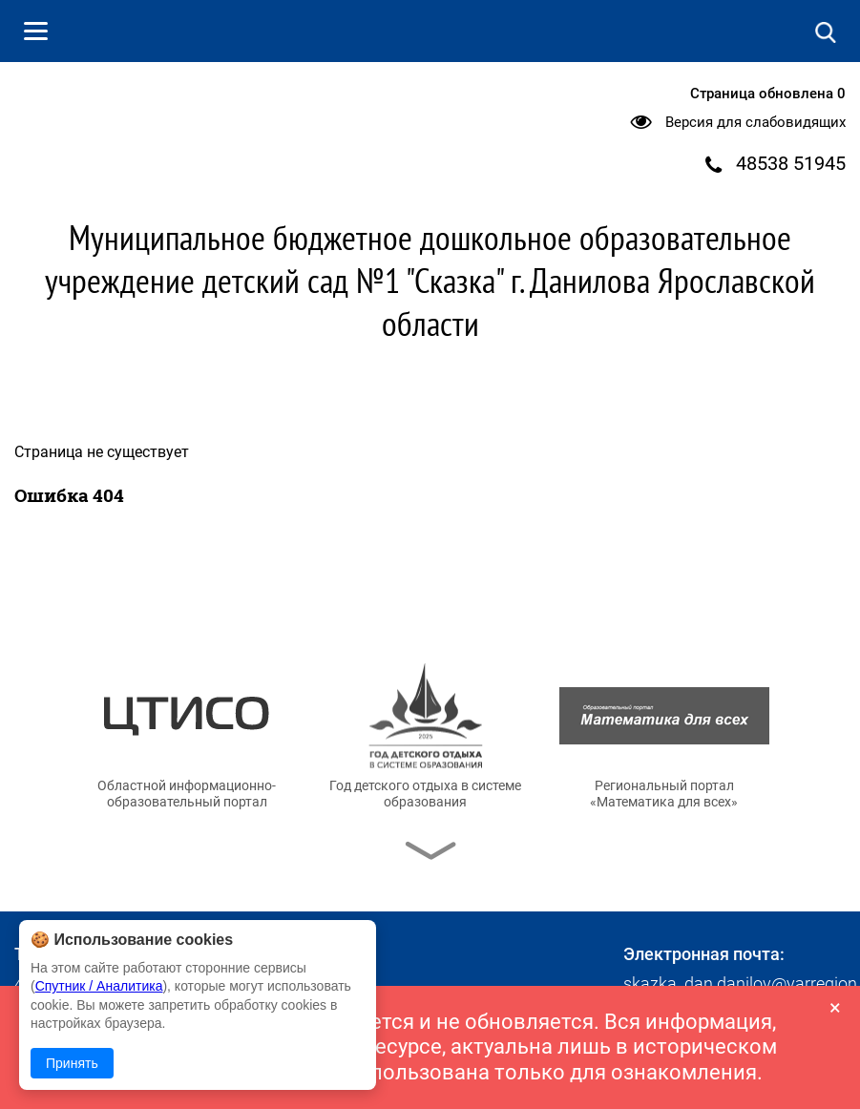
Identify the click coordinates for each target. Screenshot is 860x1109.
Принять (72, 1063)
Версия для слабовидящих (755, 122)
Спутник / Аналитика (99, 986)
